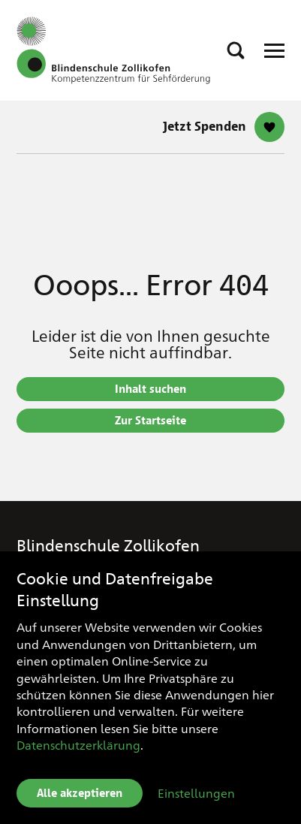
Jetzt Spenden (204, 126)
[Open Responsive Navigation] (274, 50)
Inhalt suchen (150, 389)
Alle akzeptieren (79, 793)
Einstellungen (196, 793)
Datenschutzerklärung (78, 745)
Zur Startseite (150, 420)
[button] (236, 50)
